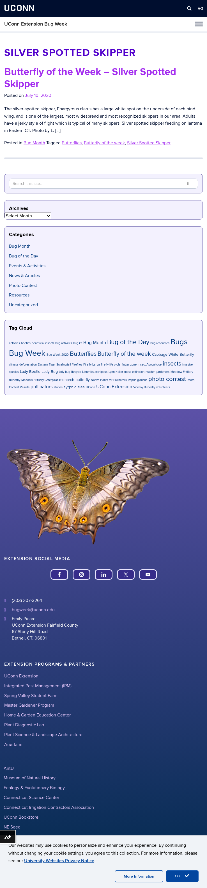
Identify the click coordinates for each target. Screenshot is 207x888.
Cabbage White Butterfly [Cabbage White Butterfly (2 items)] (173, 354)
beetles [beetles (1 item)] (26, 343)
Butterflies (72, 143)
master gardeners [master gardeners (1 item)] (157, 372)
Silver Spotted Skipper (149, 143)
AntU (9, 768)
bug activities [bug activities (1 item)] (63, 343)
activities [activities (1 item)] (14, 343)
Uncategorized (23, 305)
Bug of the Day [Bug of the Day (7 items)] (128, 342)
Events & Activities (27, 266)
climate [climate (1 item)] (13, 364)
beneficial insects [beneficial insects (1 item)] (43, 343)
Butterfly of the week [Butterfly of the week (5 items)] (124, 353)
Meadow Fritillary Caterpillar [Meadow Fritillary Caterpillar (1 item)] (39, 380)
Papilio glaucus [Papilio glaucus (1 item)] (137, 380)
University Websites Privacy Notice (59, 861)
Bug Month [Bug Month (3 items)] (94, 343)
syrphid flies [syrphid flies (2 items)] (74, 387)
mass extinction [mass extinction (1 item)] (134, 372)
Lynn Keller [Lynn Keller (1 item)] (116, 372)
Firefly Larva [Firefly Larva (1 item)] (91, 364)
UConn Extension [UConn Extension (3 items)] (114, 387)
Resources (19, 295)
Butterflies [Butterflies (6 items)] (83, 354)
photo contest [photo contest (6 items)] (167, 379)
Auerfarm (13, 744)
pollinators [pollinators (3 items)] (42, 387)
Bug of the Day (23, 256)
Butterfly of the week (104, 143)
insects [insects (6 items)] (172, 363)
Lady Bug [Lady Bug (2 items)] (50, 371)
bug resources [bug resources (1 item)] (159, 343)
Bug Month (34, 143)
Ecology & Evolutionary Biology (34, 788)
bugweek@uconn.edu (33, 610)
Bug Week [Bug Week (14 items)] (27, 353)
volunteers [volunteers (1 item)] (163, 387)
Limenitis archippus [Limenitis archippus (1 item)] (94, 372)
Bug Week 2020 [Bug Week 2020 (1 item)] (58, 355)
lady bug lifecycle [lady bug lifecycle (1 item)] (70, 372)
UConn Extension (21, 676)
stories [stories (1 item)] (58, 387)
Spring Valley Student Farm (31, 695)
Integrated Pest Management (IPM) (38, 686)
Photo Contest (23, 285)
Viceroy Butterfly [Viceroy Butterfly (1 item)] (144, 387)
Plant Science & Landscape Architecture (43, 735)
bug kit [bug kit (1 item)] (77, 343)
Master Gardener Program (29, 705)
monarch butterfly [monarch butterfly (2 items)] (74, 379)
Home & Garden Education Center (37, 715)
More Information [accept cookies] (139, 876)
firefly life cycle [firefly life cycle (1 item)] (110, 364)
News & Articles (24, 276)
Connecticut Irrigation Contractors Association (49, 807)
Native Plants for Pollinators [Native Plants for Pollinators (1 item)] (109, 380)
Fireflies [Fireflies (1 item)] (77, 364)
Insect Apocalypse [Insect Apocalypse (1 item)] (150, 364)
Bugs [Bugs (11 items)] (179, 341)
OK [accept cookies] (182, 875)
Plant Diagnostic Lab (24, 725)
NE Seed (12, 827)
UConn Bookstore (21, 817)
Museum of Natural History (30, 778)
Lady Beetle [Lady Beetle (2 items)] (30, 371)
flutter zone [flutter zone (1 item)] (129, 364)
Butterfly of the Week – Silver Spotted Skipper (90, 78)
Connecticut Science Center (31, 797)
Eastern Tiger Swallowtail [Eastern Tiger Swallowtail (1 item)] (54, 364)
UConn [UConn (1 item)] (90, 387)
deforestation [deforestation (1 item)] (28, 364)
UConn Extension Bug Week (35, 24)
